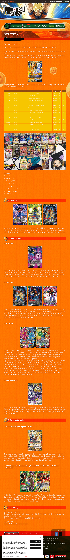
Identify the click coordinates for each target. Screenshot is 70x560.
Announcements (11, 39)
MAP (67, 1)
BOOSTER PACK (34, 39)
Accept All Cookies (36, 541)
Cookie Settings (24, 533)
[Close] (40, 537)
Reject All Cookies (36, 544)
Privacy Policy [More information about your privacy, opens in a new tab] (24, 556)
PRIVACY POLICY (33, 533)
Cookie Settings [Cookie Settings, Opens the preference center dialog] (36, 548)
